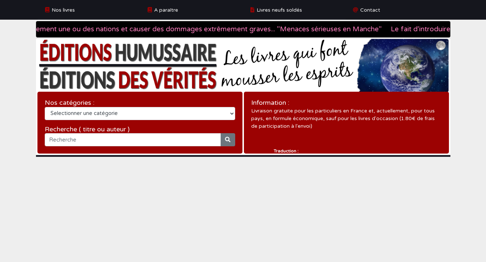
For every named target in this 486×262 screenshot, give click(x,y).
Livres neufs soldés (279, 10)
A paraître (166, 10)
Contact (370, 10)
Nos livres (63, 10)
